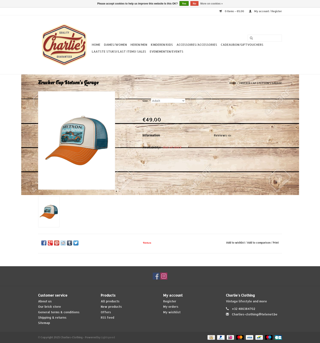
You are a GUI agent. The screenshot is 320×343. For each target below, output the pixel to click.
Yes (184, 3)
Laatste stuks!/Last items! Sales (119, 51)
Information (151, 135)
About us (45, 301)
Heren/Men (138, 44)
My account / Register (265, 11)
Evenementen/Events (166, 51)
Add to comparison (259, 242)
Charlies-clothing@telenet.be (254, 314)
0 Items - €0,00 (232, 11)
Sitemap (44, 323)
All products (110, 301)
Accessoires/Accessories (196, 44)
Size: (146, 100)
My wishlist (172, 312)
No (194, 3)
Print (276, 242)
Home (96, 44)
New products (111, 306)
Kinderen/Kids (162, 44)
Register (169, 301)
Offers (106, 312)
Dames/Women (115, 44)
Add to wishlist (235, 242)
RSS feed (107, 317)
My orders (170, 306)
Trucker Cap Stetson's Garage (260, 83)
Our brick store (49, 306)
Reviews (222, 135)
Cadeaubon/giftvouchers (242, 44)
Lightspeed (108, 337)
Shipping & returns (52, 317)
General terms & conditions (59, 312)
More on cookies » (211, 3)
